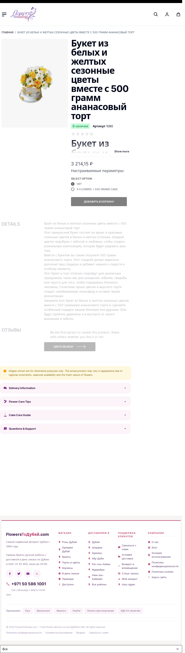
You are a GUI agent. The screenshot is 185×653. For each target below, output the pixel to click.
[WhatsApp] (37, 573)
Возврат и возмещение (127, 566)
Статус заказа (128, 573)
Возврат (80, 632)
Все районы (97, 584)
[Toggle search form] (156, 14)
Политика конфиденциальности (162, 564)
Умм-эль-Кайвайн (96, 577)
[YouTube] (27, 573)
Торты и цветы (69, 562)
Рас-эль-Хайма (99, 564)
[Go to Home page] (23, 14)
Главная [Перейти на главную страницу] (7, 32)
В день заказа (68, 573)
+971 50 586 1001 (26, 584)
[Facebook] (9, 573)
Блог (152, 547)
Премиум (66, 578)
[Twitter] (18, 573)
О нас (153, 542)
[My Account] (167, 14)
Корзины (65, 567)
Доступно (66, 584)
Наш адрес (126, 584)
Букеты (64, 556)
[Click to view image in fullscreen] (35, 83)
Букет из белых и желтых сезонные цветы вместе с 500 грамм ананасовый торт (75, 32)
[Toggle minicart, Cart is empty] (178, 14)
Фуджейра (96, 569)
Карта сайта (157, 577)
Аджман (95, 552)
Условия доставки (125, 556)
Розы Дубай (67, 542)
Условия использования (159, 554)
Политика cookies (160, 571)
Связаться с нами (127, 547)
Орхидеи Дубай (65, 549)
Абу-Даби (96, 558)
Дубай (94, 542)
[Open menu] (4, 14)
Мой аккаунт (127, 578)
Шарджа (95, 547)
